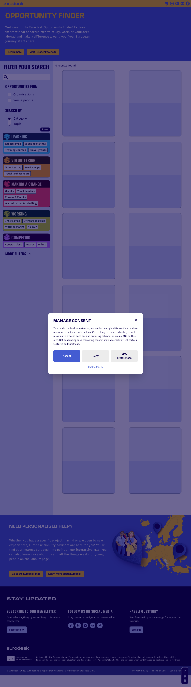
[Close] (136, 320)
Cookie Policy (95, 367)
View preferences (124, 356)
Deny (96, 356)
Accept (67, 356)
